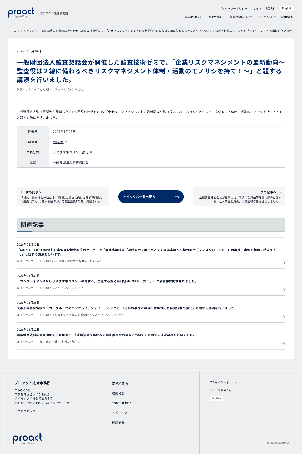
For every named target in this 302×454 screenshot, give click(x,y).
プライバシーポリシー (233, 8)
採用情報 (287, 16)
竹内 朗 (44, 89)
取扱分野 (215, 16)
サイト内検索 (263, 8)
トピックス (265, 16)
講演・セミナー (27, 89)
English (287, 8)
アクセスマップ (24, 411)
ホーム (12, 31)
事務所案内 (193, 16)
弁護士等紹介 (239, 16)
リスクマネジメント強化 (67, 89)
